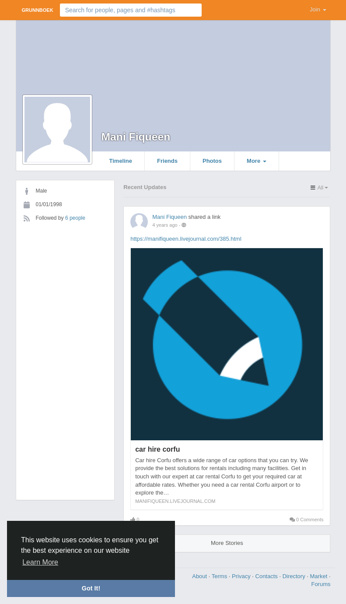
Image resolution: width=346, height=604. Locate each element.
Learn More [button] (40, 562)
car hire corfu (157, 449)
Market (319, 576)
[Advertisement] (65, 357)
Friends (167, 161)
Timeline (121, 161)
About (200, 576)
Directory (295, 576)
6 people (75, 218)
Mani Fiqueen (136, 137)
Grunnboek (37, 10)
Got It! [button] (91, 588)
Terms (220, 576)
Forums (320, 584)
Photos (212, 161)
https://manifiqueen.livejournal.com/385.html (185, 238)
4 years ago (164, 225)
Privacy (242, 576)
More (256, 161)
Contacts (267, 576)
